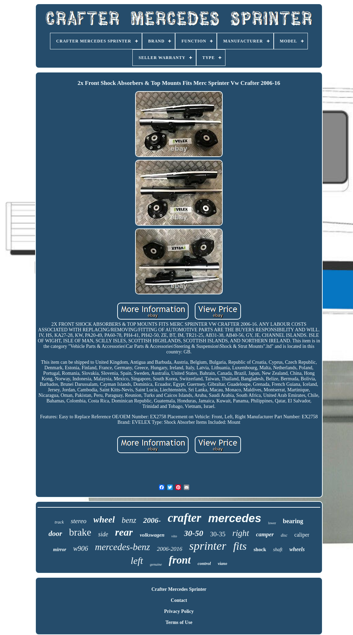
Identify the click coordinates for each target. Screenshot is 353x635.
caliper (302, 535)
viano (222, 563)
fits (239, 546)
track (59, 522)
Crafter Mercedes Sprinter (178, 589)
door (55, 533)
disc (284, 535)
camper (265, 534)
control (204, 563)
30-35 (217, 534)
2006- (152, 520)
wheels (296, 549)
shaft (277, 549)
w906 (80, 548)
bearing (293, 521)
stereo (79, 521)
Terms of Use (178, 622)
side (103, 534)
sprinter (207, 545)
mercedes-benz (122, 547)
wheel (104, 520)
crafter (184, 518)
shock (260, 549)
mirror (59, 549)
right (240, 533)
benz (129, 520)
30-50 (193, 533)
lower (272, 523)
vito (174, 536)
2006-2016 (169, 549)
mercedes (234, 518)
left (137, 560)
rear (124, 532)
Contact (179, 600)
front (180, 560)
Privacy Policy (179, 611)
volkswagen (152, 535)
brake (80, 532)
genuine (156, 564)
